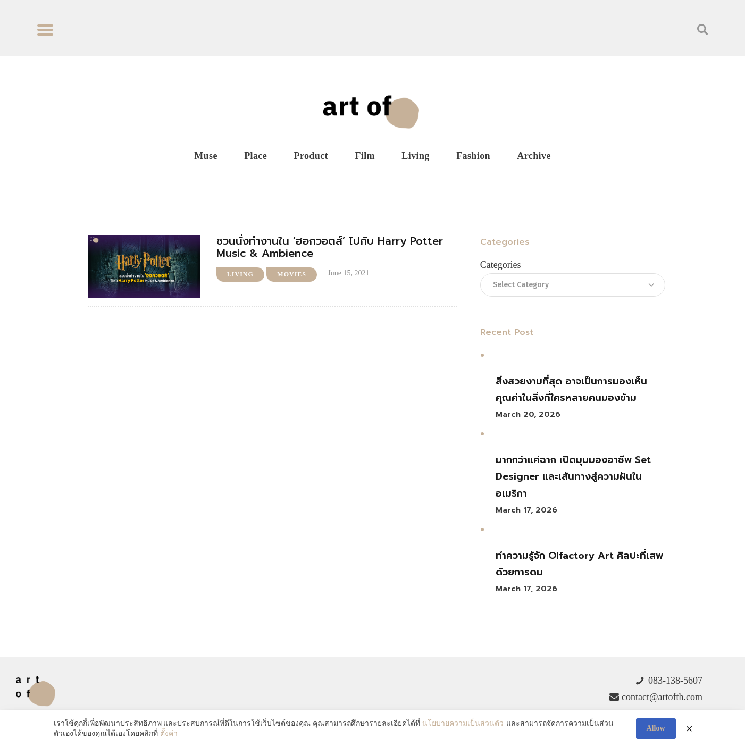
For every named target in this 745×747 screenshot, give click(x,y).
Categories (500, 264)
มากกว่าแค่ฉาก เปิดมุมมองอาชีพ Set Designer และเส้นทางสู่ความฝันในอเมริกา (573, 476)
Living (240, 274)
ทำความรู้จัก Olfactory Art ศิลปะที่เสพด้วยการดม (579, 564)
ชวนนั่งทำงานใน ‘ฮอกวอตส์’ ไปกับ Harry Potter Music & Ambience (329, 247)
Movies (291, 274)
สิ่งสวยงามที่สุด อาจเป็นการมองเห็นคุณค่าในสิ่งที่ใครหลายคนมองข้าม (571, 389)
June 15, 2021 (348, 273)
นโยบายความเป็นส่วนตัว (463, 723)
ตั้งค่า (169, 733)
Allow (656, 728)
